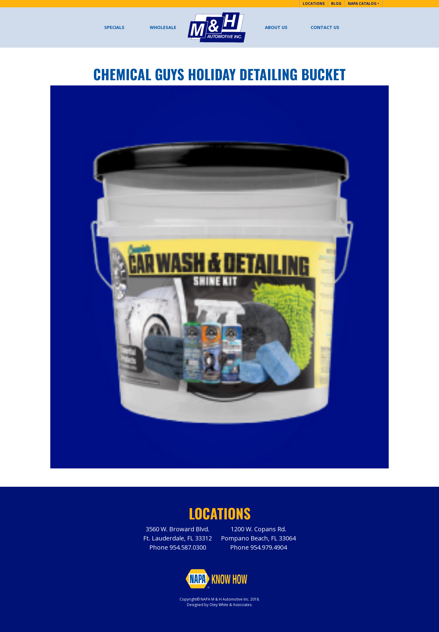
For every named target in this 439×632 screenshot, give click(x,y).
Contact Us (325, 27)
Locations (314, 3)
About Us (276, 27)
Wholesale (163, 27)
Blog (336, 3)
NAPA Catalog (362, 3)
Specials (114, 27)
